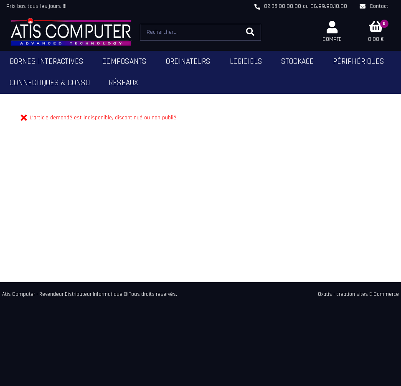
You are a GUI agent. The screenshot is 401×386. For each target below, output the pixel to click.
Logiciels (246, 61)
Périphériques (358, 61)
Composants (124, 61)
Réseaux (123, 83)
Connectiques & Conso (50, 83)
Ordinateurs (188, 61)
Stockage (297, 61)
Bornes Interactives (47, 61)
